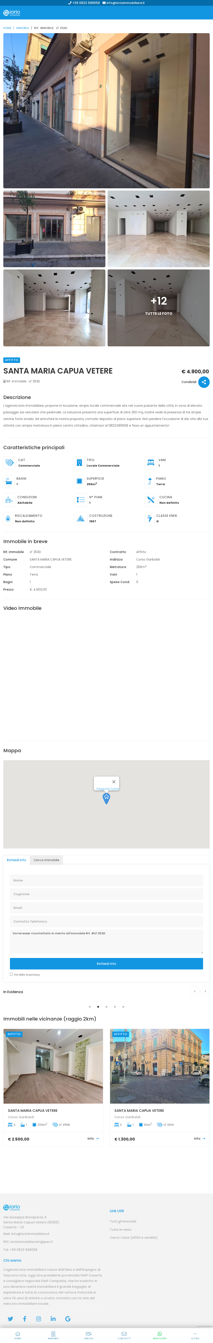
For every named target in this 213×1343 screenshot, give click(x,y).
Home (7, 28)
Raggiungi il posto (108, 800)
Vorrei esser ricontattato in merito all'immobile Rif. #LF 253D (106, 941)
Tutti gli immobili (123, 1221)
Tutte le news (120, 1229)
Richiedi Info (106, 963)
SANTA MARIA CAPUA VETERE (33, 1110)
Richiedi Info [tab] (16, 860)
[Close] (114, 793)
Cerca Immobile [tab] (46, 860)
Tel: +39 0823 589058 (20, 1250)
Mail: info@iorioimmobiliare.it (26, 1234)
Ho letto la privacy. (27, 975)
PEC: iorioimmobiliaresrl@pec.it (28, 1242)
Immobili (22, 28)
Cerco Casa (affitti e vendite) (134, 1237)
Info (93, 1138)
